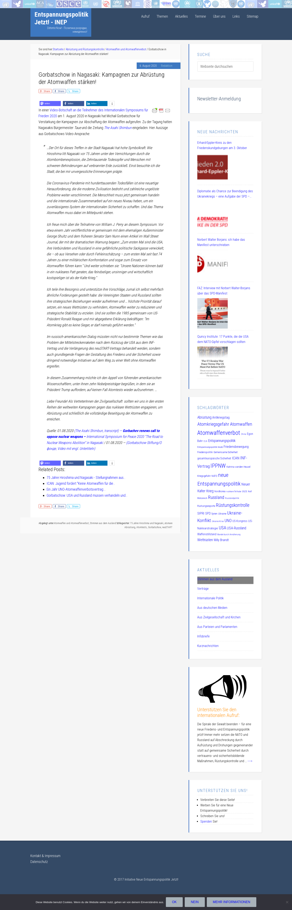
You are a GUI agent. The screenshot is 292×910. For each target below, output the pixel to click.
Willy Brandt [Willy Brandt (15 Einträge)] (221, 540)
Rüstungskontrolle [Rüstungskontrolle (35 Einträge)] (232, 505)
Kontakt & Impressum (45, 856)
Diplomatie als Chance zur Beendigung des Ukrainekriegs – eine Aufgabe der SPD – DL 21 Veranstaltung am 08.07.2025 (225, 194)
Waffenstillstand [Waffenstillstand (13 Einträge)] (206, 534)
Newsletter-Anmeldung (219, 99)
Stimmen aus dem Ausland (103, 523)
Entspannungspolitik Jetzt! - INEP (61, 18)
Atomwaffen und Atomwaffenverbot (71, 523)
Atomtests (141, 527)
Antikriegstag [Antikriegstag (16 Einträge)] (221, 417)
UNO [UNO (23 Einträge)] (228, 520)
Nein (195, 902)
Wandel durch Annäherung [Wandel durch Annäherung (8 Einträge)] (228, 534)
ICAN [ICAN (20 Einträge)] (235, 458)
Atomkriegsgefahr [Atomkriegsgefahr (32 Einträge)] (213, 424)
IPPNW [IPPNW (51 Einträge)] (218, 466)
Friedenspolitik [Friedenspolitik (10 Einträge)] (205, 452)
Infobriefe (203, 636)
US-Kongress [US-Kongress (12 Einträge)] (239, 521)
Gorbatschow (154, 527)
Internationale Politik (210, 598)
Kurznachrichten (208, 646)
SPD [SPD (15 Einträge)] (208, 513)
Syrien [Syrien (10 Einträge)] (214, 513)
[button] (50, 103)
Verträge (203, 589)
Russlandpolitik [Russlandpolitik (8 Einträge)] (232, 498)
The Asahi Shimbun (118, 128)
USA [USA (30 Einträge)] (222, 527)
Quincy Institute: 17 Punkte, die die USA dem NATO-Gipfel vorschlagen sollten (223, 339)
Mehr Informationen (231, 902)
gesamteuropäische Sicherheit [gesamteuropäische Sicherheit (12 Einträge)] (214, 458)
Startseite (7, 3)
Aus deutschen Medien (212, 608)
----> (250, 761)
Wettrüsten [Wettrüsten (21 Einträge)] (205, 539)
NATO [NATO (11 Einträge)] (214, 475)
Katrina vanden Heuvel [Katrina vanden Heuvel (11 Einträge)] (238, 466)
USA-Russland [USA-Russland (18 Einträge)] (236, 528)
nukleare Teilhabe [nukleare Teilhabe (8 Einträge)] (233, 491)
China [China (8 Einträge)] (243, 434)
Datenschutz (39, 862)
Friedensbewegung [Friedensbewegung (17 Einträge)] (236, 447)
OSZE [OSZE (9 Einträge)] (244, 491)
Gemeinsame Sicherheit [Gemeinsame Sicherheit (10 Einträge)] (226, 452)
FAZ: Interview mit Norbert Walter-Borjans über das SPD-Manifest (223, 290)
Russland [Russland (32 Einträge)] (216, 497)
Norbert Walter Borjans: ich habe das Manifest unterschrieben (221, 242)
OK (174, 902)
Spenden (206, 821)
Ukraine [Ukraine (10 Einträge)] (222, 513)
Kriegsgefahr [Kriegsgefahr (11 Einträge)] (204, 475)
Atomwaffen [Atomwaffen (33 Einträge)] (241, 424)
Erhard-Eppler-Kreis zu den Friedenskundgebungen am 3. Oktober (222, 145)
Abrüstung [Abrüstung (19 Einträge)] (204, 417)
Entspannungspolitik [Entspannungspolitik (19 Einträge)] (222, 440)
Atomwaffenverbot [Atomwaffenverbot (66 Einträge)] (218, 432)
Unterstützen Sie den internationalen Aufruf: (218, 712)
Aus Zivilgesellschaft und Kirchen (218, 617)
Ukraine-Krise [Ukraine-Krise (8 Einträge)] (218, 521)
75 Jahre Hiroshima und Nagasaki (146, 523)
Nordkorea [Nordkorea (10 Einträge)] (219, 491)
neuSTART (167, 527)
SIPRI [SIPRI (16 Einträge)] (200, 513)
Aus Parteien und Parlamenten (217, 627)
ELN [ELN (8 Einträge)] (205, 441)
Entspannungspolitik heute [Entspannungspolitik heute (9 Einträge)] (210, 447)
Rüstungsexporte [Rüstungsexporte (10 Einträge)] (206, 505)
